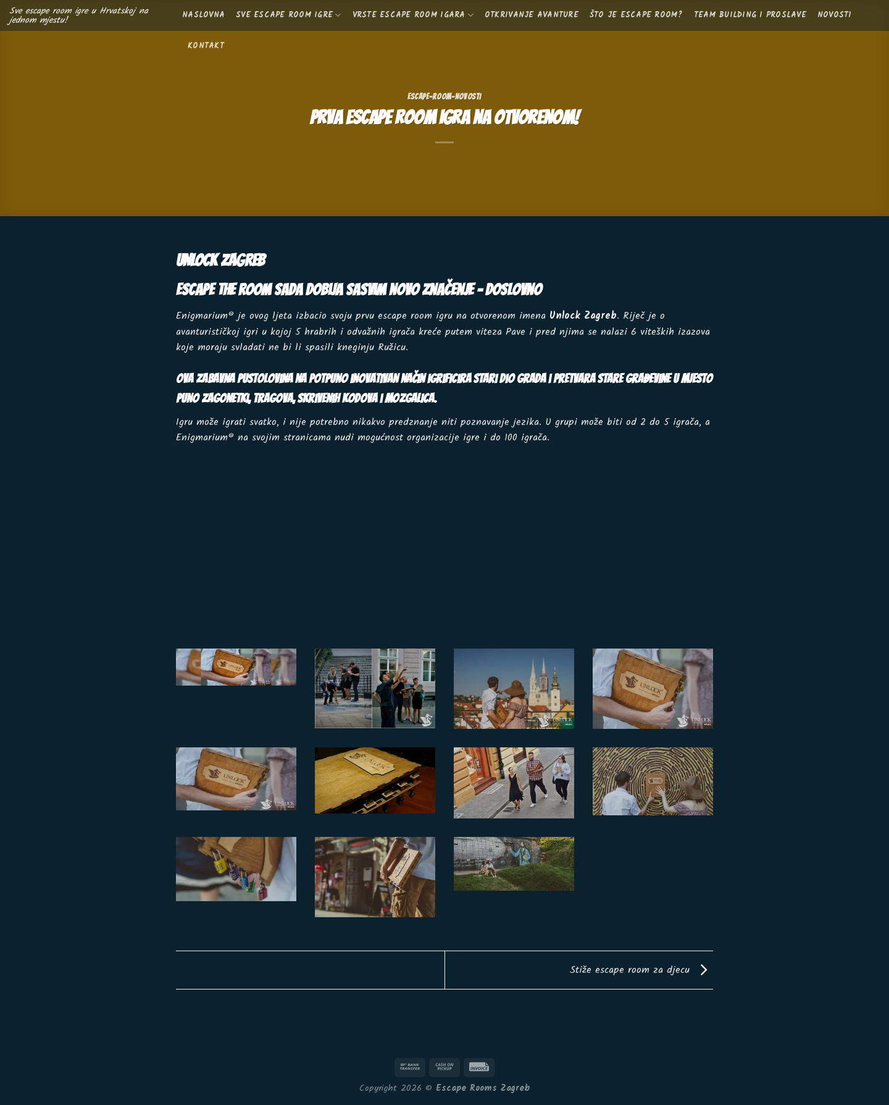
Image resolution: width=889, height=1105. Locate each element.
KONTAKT (206, 46)
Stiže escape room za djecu (641, 970)
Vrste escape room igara (413, 15)
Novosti (834, 15)
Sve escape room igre (288, 15)
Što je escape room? (636, 15)
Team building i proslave (750, 15)
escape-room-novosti (444, 97)
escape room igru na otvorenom (446, 316)
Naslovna (203, 15)
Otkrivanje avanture (531, 15)
